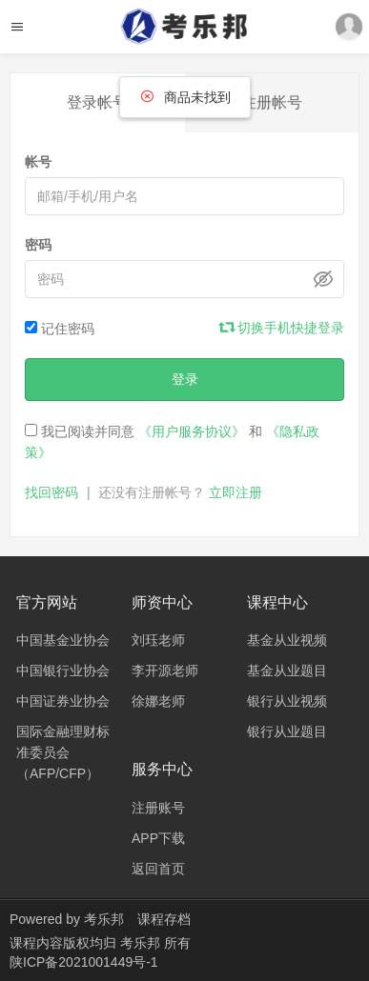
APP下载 (158, 838)
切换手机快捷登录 (282, 327)
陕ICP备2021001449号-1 (84, 962)
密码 (38, 244)
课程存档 (164, 919)
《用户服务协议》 (191, 431)
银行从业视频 (287, 701)
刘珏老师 (158, 640)
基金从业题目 (287, 670)
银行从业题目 (287, 731)
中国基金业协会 (63, 640)
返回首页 (158, 868)
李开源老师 (165, 670)
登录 (185, 379)
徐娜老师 (158, 701)
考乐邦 (104, 919)
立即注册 (235, 492)
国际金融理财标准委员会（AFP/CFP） (63, 752)
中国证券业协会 (63, 701)
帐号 (38, 162)
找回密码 (51, 492)
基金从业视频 (287, 640)
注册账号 (158, 807)
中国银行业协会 (63, 670)
